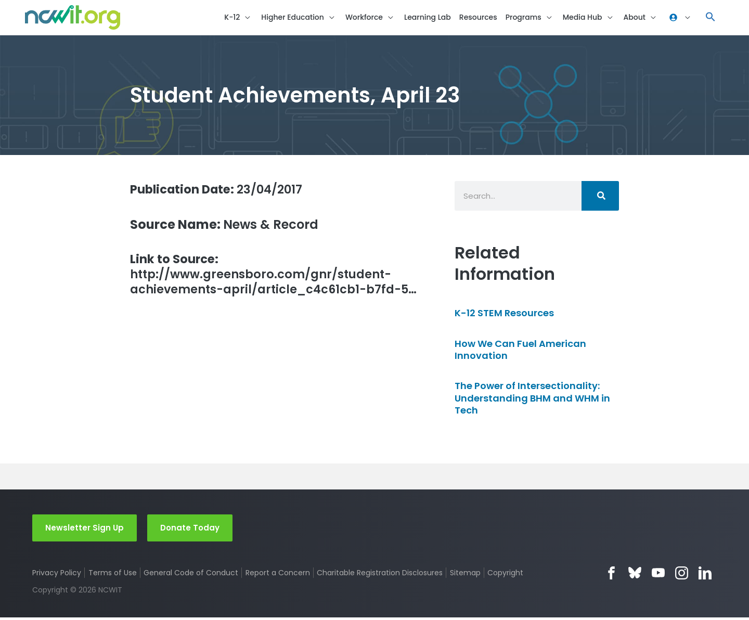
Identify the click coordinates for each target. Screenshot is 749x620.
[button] (710, 18)
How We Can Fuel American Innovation (520, 351)
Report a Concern (278, 575)
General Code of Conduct (191, 575)
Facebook (611, 575)
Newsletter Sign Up (84, 529)
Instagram (681, 575)
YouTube (658, 575)
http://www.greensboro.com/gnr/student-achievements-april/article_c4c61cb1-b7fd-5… (273, 286)
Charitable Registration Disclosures (380, 575)
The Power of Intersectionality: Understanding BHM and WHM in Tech (532, 400)
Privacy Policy (56, 575)
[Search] (600, 198)
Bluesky (634, 575)
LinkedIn (705, 575)
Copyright (506, 575)
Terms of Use (112, 575)
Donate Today (189, 529)
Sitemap (465, 575)
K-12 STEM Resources (504, 315)
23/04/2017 (221, 191)
